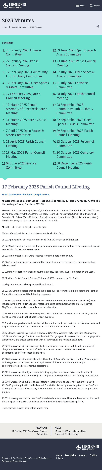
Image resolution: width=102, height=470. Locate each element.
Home (4, 27)
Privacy (59, 458)
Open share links (98, 26)
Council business (19, 27)
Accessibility (70, 455)
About (59, 455)
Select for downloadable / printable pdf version (25, 194)
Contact (83, 455)
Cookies (93, 455)
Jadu (24, 461)
